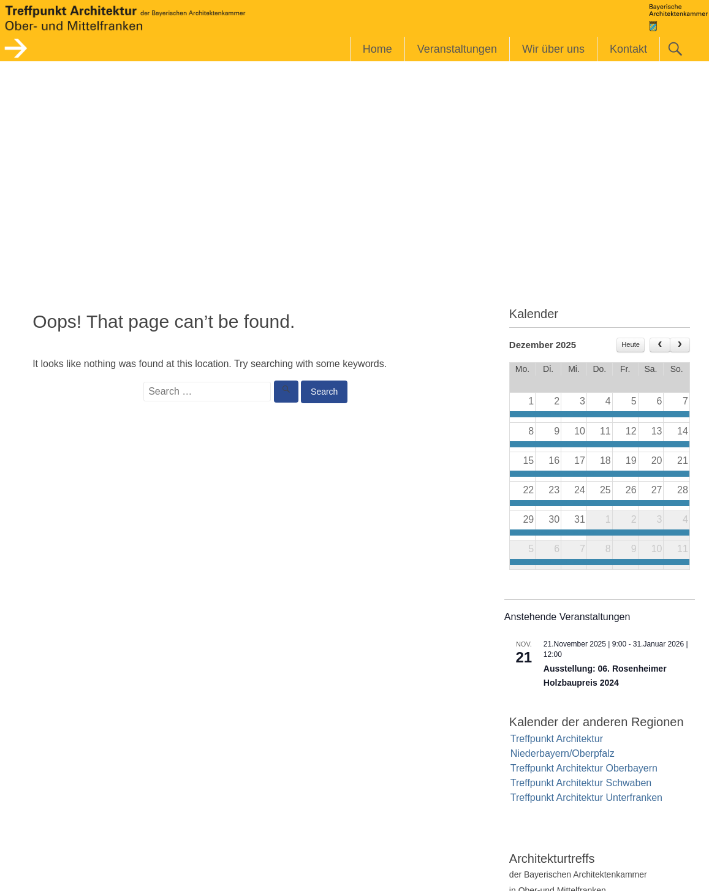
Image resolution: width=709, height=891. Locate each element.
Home (377, 49)
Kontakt (628, 49)
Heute (630, 344)
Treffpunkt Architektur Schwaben (580, 783)
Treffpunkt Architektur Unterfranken (586, 797)
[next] (680, 345)
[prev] (660, 345)
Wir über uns (553, 49)
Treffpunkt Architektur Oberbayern (584, 768)
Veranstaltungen (457, 49)
